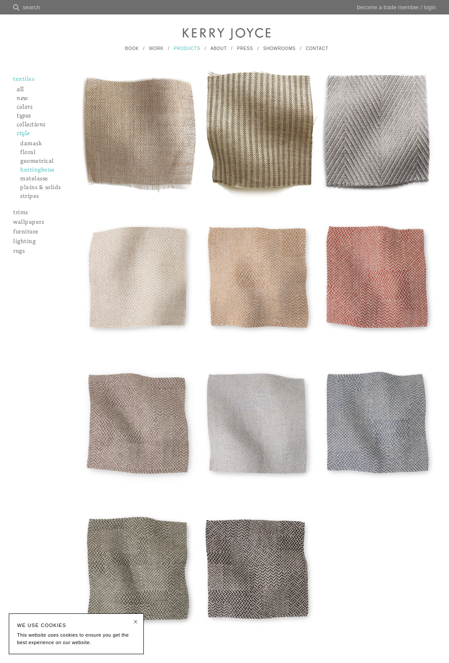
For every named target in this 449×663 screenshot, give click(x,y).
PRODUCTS (187, 48)
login (430, 7)
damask (31, 143)
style (23, 133)
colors (24, 107)
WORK (156, 48)
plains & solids (40, 187)
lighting (24, 241)
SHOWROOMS (279, 48)
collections (31, 125)
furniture (26, 232)
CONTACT (317, 48)
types (24, 116)
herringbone (37, 170)
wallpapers (28, 222)
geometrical (37, 161)
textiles (23, 79)
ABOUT (218, 48)
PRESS (245, 48)
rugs (19, 251)
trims (20, 212)
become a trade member (388, 7)
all (20, 89)
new (22, 98)
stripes (29, 196)
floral (28, 152)
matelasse (34, 179)
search (31, 7)
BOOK (132, 48)
